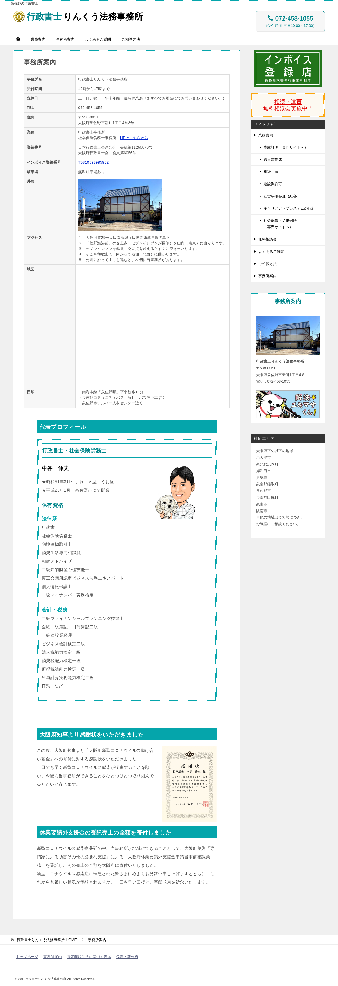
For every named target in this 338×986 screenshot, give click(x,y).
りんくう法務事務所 (81, 15)
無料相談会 (267, 239)
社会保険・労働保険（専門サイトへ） (280, 223)
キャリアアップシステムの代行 (289, 208)
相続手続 (271, 171)
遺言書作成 (273, 159)
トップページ (27, 957)
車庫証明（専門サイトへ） (286, 147)
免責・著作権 (127, 957)
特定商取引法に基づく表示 (89, 957)
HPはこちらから (134, 138)
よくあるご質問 (98, 39)
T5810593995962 (93, 162)
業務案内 (38, 39)
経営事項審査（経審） (282, 196)
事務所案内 (65, 39)
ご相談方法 (130, 39)
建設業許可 (273, 184)
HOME (47, 940)
